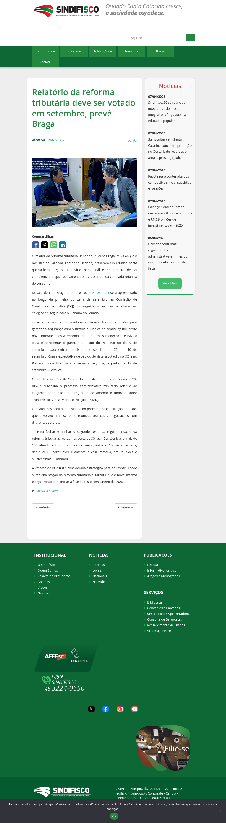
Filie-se (160, 51)
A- (135, 140)
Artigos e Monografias (163, 576)
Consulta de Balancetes (164, 619)
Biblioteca (154, 602)
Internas (98, 564)
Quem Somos (48, 570)
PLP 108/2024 (98, 292)
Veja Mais (170, 283)
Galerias (44, 582)
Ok (114, 816)
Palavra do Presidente (54, 576)
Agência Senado (48, 491)
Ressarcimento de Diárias (166, 625)
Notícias (74, 51)
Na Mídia (99, 582)
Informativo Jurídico (162, 570)
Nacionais (99, 576)
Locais (97, 570)
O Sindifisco (46, 564)
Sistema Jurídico (159, 631)
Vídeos (42, 587)
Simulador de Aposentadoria (168, 613)
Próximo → (126, 507)
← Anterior (43, 507)
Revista (152, 564)
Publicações (102, 51)
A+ (130, 140)
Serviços (131, 51)
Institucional (45, 51)
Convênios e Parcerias (163, 608)
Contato (45, 62)
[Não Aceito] (220, 811)
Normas (44, 593)
